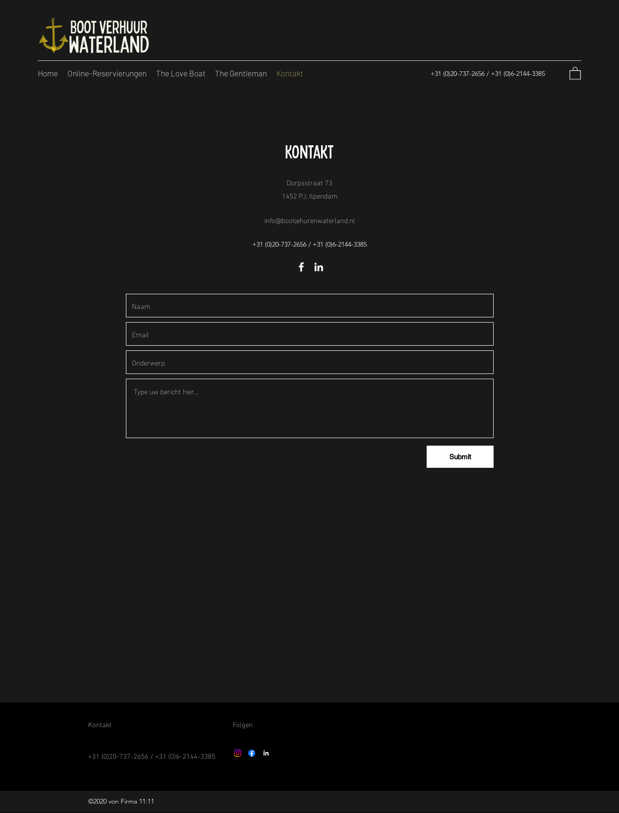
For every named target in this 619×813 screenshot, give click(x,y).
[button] (575, 73)
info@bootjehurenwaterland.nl (309, 219)
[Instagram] (237, 753)
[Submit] (460, 457)
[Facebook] (301, 267)
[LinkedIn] (319, 267)
